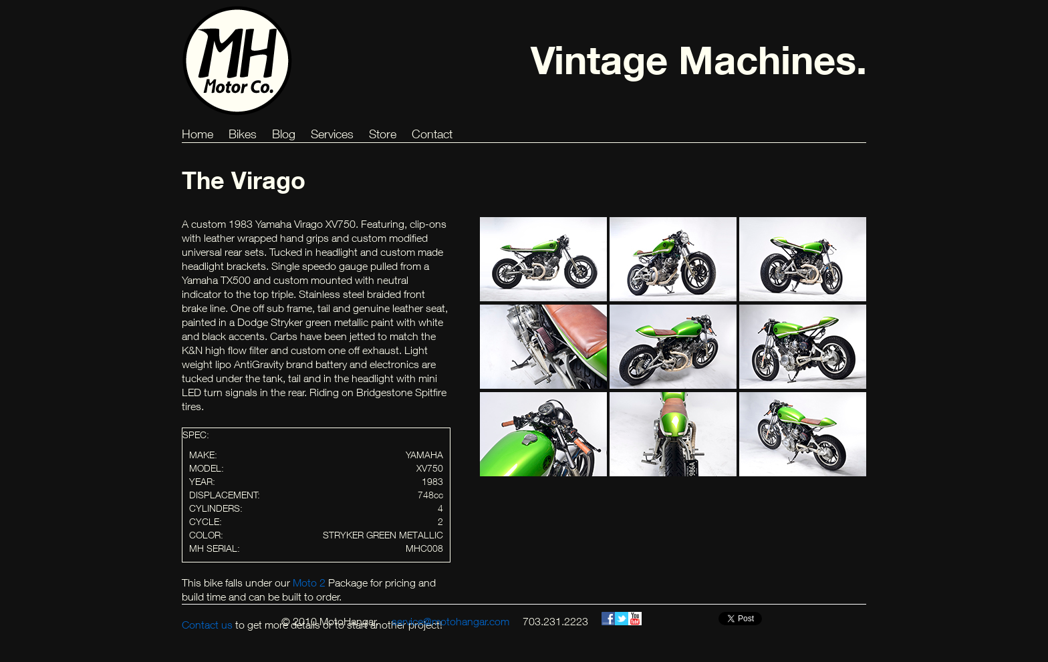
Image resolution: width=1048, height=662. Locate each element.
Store (382, 134)
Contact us (207, 625)
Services (332, 134)
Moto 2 (309, 582)
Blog (283, 134)
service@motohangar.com (450, 621)
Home (197, 134)
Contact (432, 134)
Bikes (243, 134)
